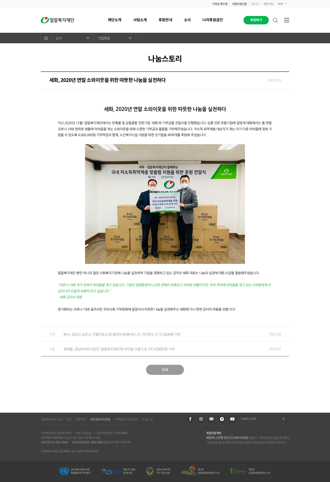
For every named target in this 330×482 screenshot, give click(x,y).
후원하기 (256, 20)
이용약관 (81, 419)
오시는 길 (147, 419)
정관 (68, 419)
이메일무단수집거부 (125, 419)
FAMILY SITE (263, 419)
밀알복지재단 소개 (51, 419)
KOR (282, 4)
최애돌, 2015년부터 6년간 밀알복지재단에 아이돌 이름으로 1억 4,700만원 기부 (161, 349)
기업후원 (115, 38)
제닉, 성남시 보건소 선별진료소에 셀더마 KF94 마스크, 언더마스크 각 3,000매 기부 (161, 334)
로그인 (255, 4)
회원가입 (268, 4)
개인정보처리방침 (100, 419)
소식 (72, 38)
